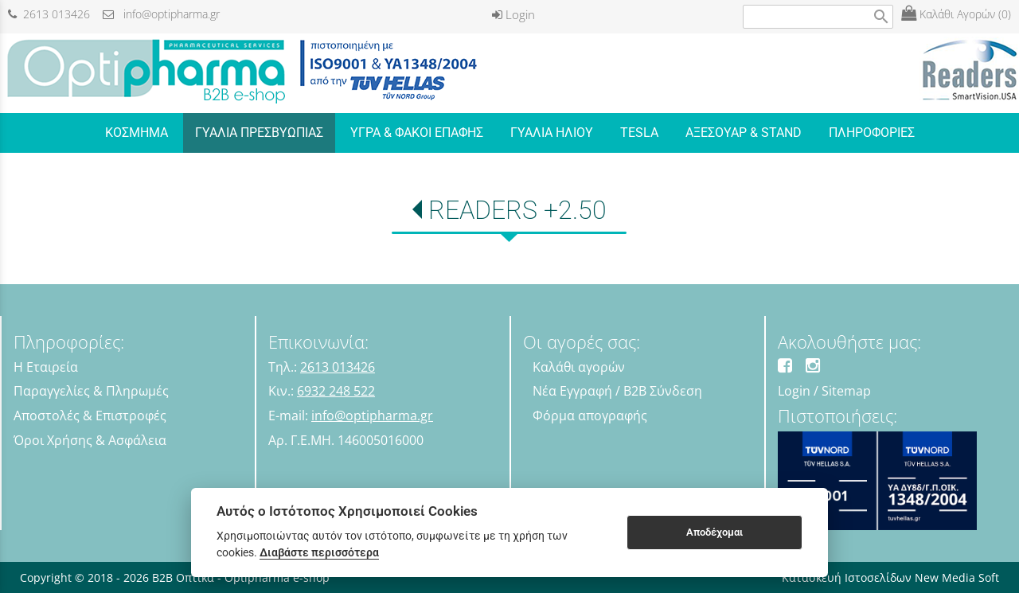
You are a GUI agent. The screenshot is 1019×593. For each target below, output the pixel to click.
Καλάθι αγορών (579, 367)
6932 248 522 (336, 391)
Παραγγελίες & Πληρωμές (91, 391)
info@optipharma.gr (161, 13)
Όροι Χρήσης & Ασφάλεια (90, 440)
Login (513, 14)
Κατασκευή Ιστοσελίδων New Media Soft (890, 577)
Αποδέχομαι (714, 532)
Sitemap (846, 391)
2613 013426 (49, 13)
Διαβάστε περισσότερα (319, 552)
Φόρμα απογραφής (590, 415)
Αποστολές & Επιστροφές (90, 415)
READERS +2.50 (517, 210)
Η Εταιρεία (46, 367)
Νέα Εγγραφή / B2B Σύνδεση (617, 391)
